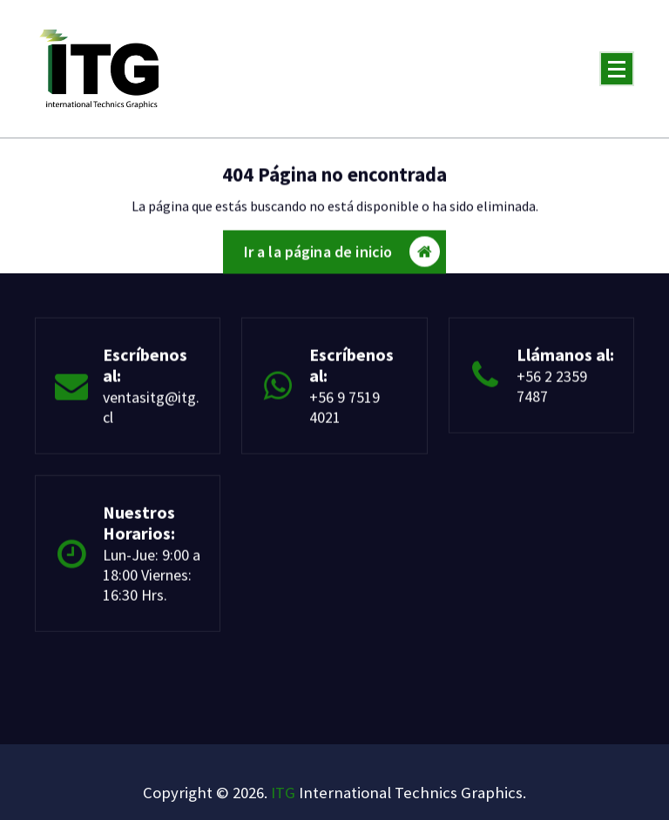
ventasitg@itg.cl (151, 412)
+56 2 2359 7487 (552, 391)
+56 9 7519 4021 (344, 412)
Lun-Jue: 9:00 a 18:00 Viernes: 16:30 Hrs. (151, 580)
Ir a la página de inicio (342, 255)
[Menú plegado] (616, 68)
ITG (283, 793)
